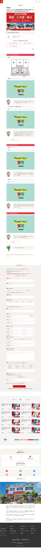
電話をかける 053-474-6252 (20, 275)
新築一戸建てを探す (23, 526)
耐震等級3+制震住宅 (13, 531)
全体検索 (36, 2)
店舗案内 (21, 533)
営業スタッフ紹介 (33, 531)
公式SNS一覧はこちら (20, 479)
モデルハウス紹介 (2, 533)
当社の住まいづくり (34, 529)
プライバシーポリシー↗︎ (15, 383)
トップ (1, 526)
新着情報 (11, 526)
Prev (14, 399)
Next (26, 399)
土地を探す (32, 526)
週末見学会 (8, 7)
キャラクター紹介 (12, 533)
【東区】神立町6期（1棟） (13, 46)
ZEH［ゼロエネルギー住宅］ (24, 531)
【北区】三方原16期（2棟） (28, 43)
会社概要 (32, 533)
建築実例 (11, 529)
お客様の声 (22, 529)
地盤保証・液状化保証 (3, 531)
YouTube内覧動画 (2, 529)
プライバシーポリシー (3, 535)
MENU (39, 1)
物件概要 (13, 242)
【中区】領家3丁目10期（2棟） (13, 43)
